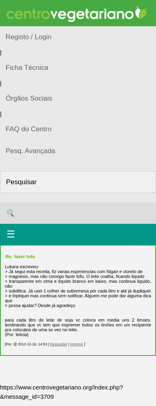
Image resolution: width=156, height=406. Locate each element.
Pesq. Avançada (30, 151)
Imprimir (76, 344)
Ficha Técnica (27, 68)
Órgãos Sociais (29, 98)
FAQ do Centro (28, 129)
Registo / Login (28, 37)
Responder (58, 344)
